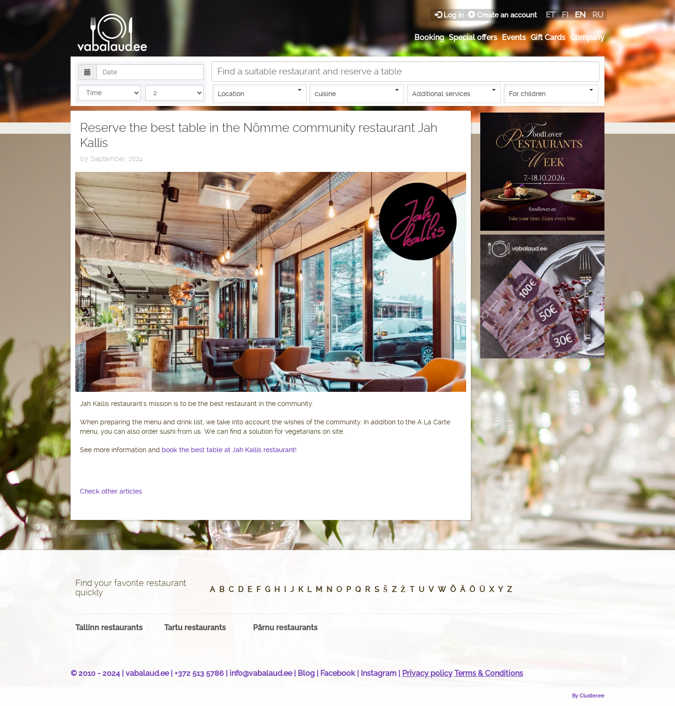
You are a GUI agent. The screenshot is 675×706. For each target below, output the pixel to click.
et (550, 14)
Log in (450, 15)
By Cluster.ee (588, 695)
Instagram (379, 673)
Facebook (337, 673)
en (580, 14)
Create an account (502, 15)
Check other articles (111, 491)
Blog (306, 673)
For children (551, 93)
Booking (429, 37)
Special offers (473, 37)
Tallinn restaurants (109, 627)
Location (260, 93)
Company (587, 37)
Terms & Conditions (488, 673)
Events (514, 37)
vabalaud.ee (147, 673)
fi (565, 14)
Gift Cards (548, 37)
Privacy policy (427, 673)
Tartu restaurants (195, 627)
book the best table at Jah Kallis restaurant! (229, 450)
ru (598, 14)
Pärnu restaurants (285, 627)
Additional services (454, 93)
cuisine (357, 93)
